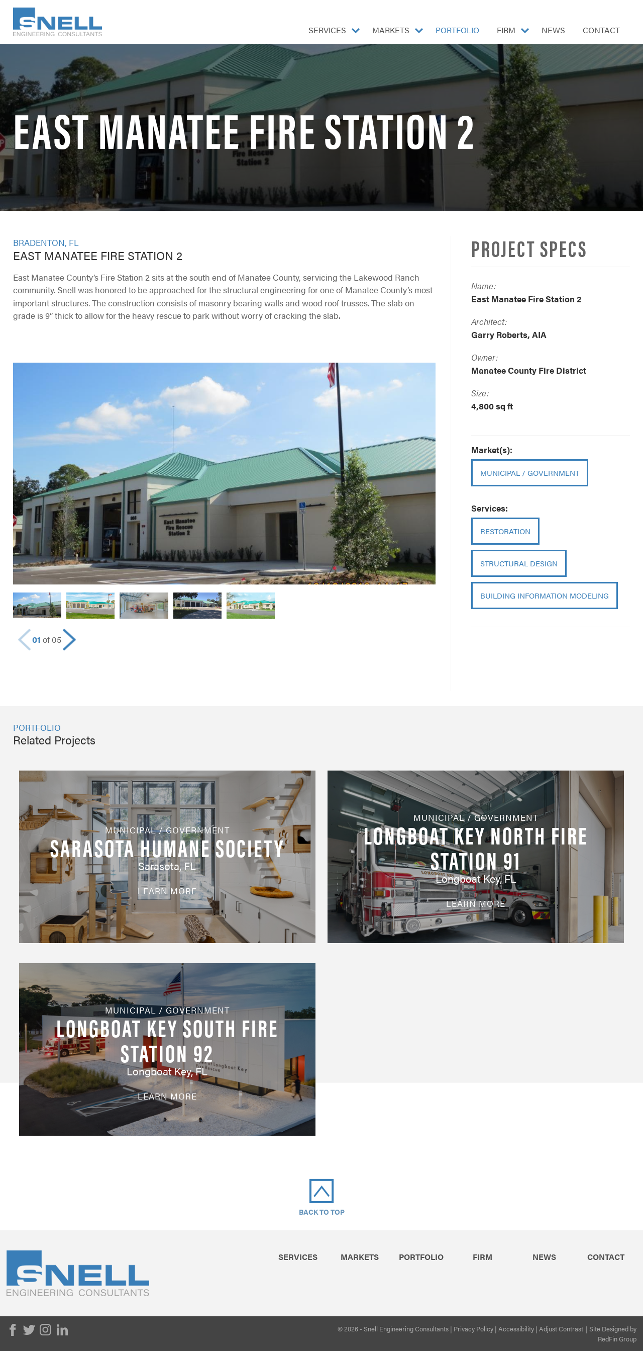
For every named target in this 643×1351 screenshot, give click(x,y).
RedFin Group (617, 1338)
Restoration (505, 531)
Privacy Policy (473, 1328)
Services (327, 30)
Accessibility (516, 1328)
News (553, 30)
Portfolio (457, 30)
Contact (601, 30)
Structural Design (519, 563)
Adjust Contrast (561, 1328)
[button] (69, 640)
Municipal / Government (529, 472)
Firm (506, 30)
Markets (390, 30)
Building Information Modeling (544, 595)
